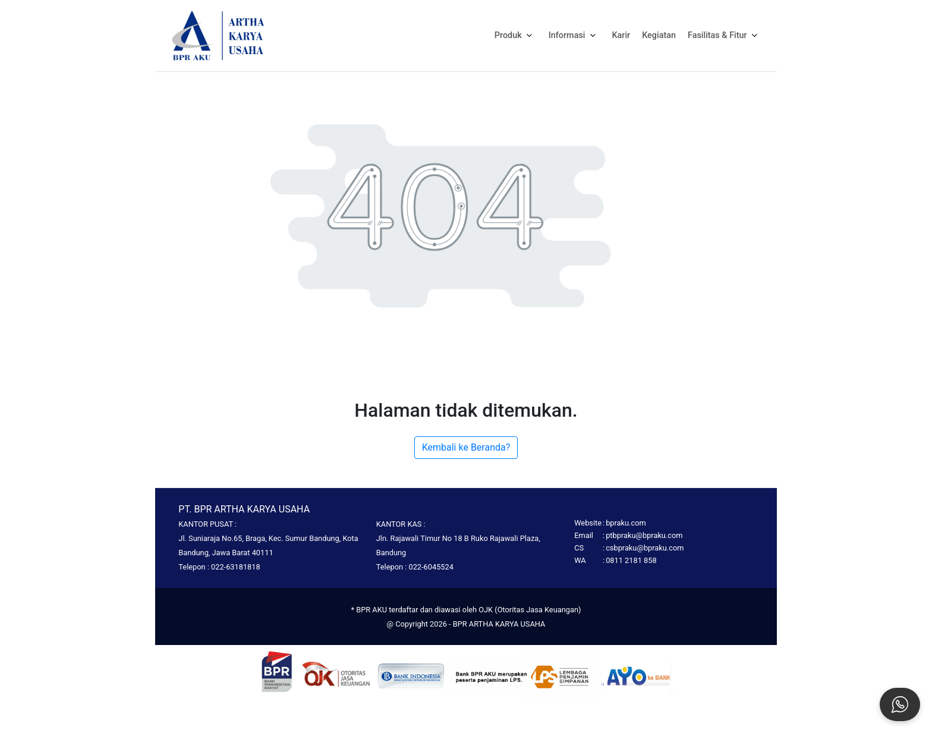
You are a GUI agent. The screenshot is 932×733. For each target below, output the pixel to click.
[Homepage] (218, 34)
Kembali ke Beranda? (466, 447)
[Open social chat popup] (900, 704)
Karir (621, 35)
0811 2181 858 (631, 560)
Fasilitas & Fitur (725, 35)
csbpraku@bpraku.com (645, 547)
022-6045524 (430, 566)
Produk (516, 35)
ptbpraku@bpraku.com (644, 535)
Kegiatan (659, 35)
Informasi (574, 35)
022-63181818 (235, 566)
